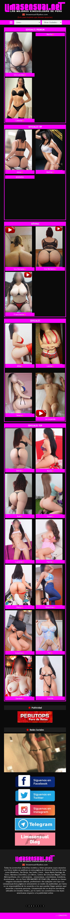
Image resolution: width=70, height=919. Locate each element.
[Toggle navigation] (11, 22)
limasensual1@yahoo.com (35, 14)
